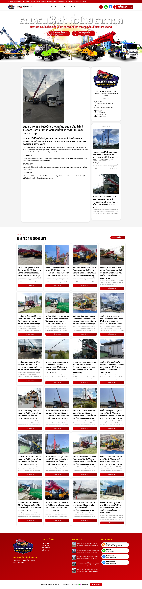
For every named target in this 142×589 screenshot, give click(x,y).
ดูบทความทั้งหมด (118, 237)
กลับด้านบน (96, 584)
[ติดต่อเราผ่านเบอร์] (123, 7)
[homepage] (12, 7)
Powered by (80, 584)
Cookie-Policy (66, 584)
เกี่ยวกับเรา (74, 7)
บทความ (81, 7)
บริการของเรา (58, 7)
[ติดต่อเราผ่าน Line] (106, 7)
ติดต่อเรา (66, 7)
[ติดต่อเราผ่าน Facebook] (110, 7)
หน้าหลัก (49, 7)
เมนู (100, 7)
